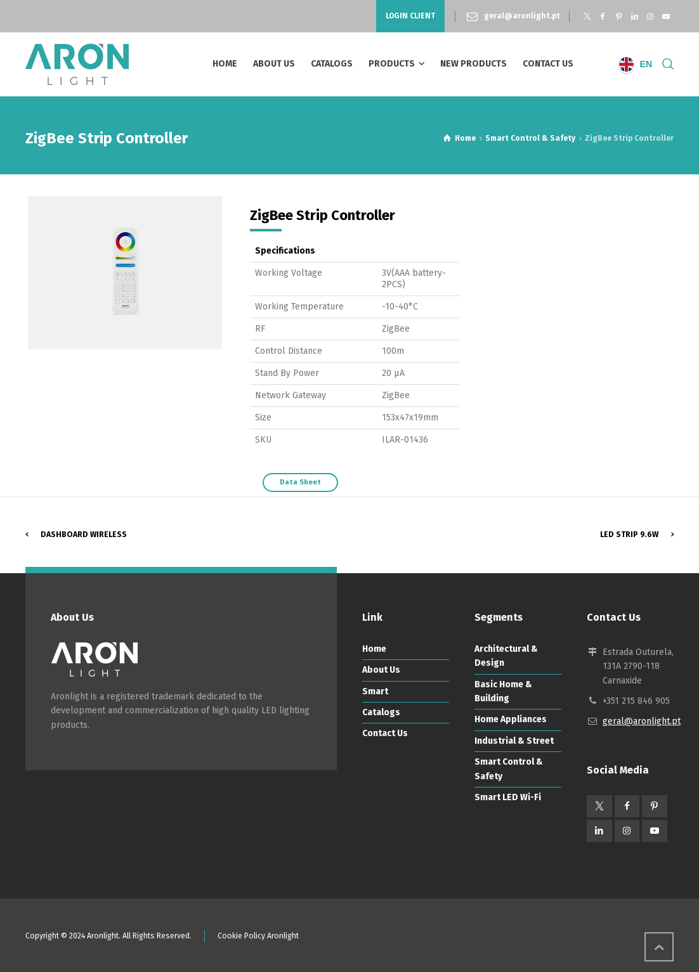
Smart (375, 691)
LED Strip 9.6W (629, 534)
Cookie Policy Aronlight (258, 935)
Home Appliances (510, 719)
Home (374, 649)
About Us (381, 669)
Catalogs (381, 712)
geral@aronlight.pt (522, 15)
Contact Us (385, 733)
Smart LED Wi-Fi (507, 797)
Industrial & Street (514, 740)
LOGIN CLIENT (410, 15)
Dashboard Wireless (84, 534)
